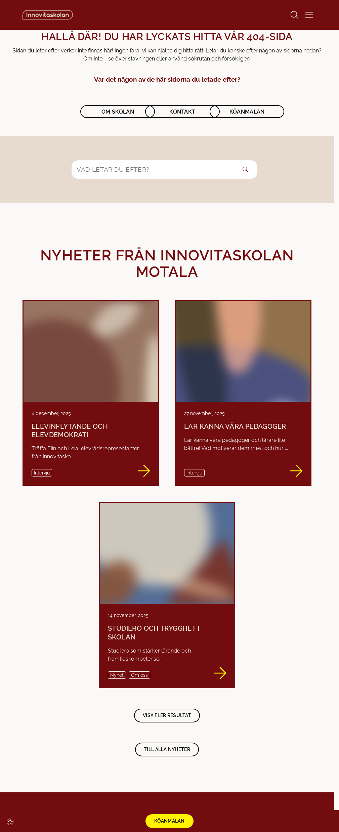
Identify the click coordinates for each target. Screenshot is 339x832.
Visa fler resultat (167, 715)
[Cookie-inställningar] (10, 822)
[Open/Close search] (294, 14)
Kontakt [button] (182, 112)
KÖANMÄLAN (169, 821)
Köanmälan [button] (247, 112)
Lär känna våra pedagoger (235, 426)
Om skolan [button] (117, 112)
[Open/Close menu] (309, 14)
